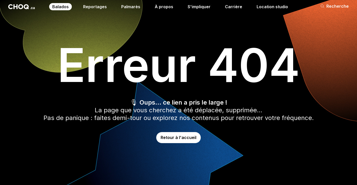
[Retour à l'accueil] (21, 6)
